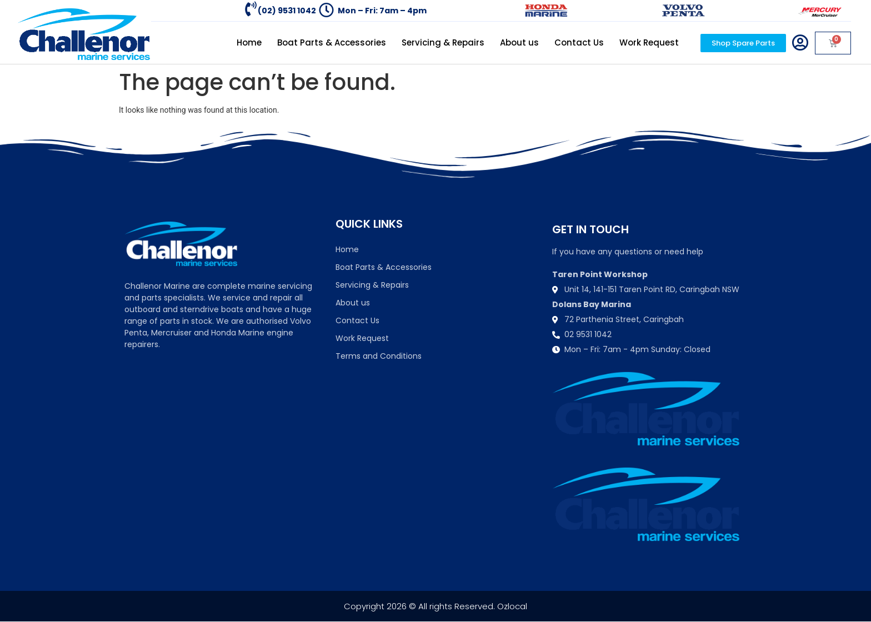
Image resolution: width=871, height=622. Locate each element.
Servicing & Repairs (443, 42)
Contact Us (579, 42)
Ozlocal (512, 606)
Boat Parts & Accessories (331, 42)
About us (519, 42)
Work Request (649, 42)
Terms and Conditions (379, 356)
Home (249, 42)
